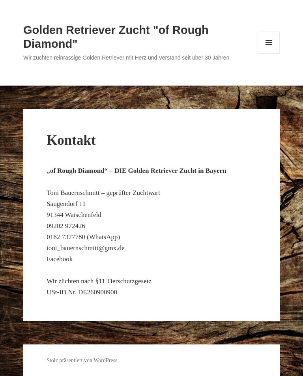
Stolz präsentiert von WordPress (82, 360)
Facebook (60, 259)
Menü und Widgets (269, 53)
